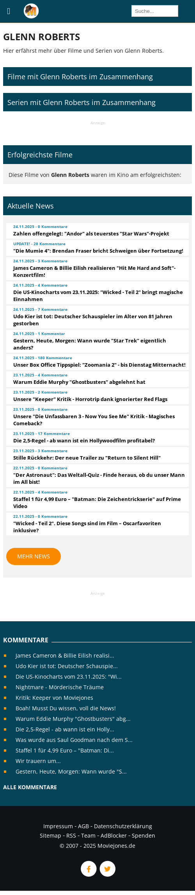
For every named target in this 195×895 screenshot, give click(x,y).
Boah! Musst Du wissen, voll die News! (66, 708)
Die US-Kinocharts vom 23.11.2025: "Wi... (69, 676)
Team (88, 835)
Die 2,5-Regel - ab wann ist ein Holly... (65, 729)
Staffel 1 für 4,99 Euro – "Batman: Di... (65, 750)
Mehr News (33, 556)
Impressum (58, 826)
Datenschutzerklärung (123, 826)
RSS (71, 835)
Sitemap (50, 835)
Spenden (143, 835)
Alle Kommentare (30, 787)
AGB (83, 826)
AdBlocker (114, 835)
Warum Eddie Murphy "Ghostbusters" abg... (73, 718)
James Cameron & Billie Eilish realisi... (65, 655)
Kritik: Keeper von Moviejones (54, 697)
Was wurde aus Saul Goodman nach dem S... (74, 739)
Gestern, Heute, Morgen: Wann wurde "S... (71, 771)
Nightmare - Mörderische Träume (60, 687)
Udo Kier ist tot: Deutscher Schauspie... (67, 666)
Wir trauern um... (38, 761)
